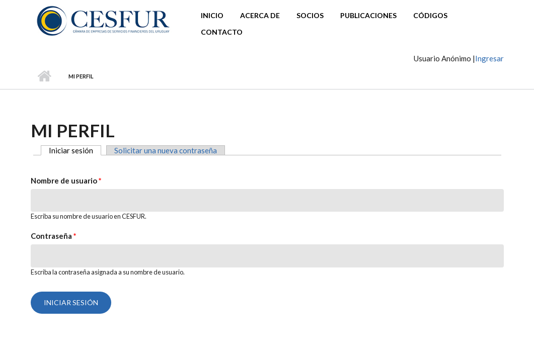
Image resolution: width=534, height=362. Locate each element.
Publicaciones (368, 15)
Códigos (430, 15)
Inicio (212, 15)
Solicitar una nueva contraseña (165, 150)
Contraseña (54, 235)
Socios (310, 15)
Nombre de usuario (66, 180)
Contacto (222, 32)
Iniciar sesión (75, 150)
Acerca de (260, 15)
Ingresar (489, 58)
